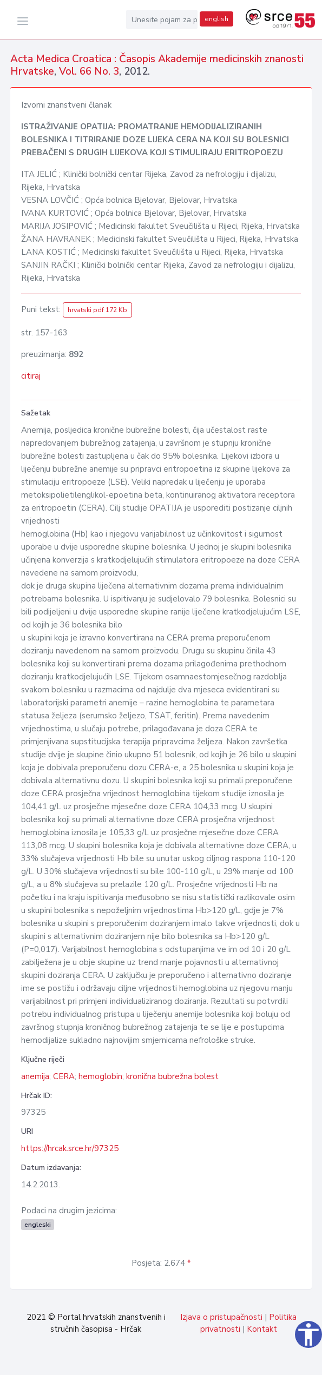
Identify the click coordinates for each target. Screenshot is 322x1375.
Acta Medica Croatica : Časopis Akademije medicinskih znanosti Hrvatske (157, 65)
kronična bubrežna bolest (172, 1076)
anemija (35, 1076)
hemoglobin (100, 1076)
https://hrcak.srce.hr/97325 (70, 1148)
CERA (64, 1076)
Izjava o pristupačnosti (221, 1317)
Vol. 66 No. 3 (89, 71)
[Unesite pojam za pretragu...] (162, 19)
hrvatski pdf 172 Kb (97, 310)
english (216, 19)
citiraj (31, 376)
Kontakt (262, 1329)
